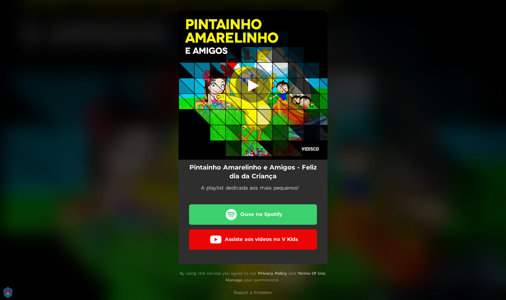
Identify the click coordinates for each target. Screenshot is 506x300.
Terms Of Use (311, 273)
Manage (234, 279)
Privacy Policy (272, 273)
